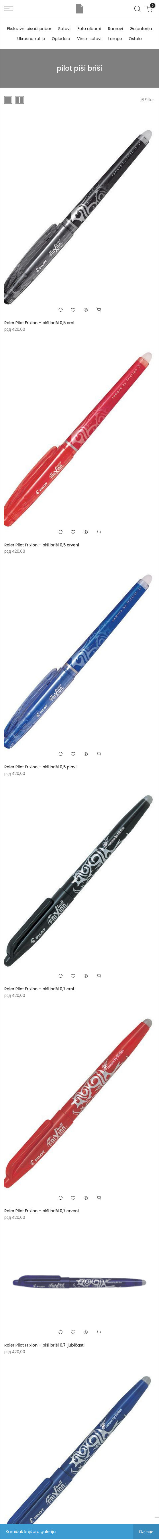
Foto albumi (89, 29)
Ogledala (61, 39)
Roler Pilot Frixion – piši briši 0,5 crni (39, 323)
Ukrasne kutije (31, 39)
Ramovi (115, 29)
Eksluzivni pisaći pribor (29, 29)
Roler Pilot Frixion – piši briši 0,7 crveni (42, 1210)
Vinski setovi (89, 39)
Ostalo (135, 39)
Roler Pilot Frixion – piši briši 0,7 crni (39, 988)
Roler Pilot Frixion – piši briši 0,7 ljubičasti (45, 1344)
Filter (147, 100)
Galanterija (141, 29)
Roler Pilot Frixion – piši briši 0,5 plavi (40, 766)
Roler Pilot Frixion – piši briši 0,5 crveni (42, 545)
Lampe (115, 39)
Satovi (64, 29)
